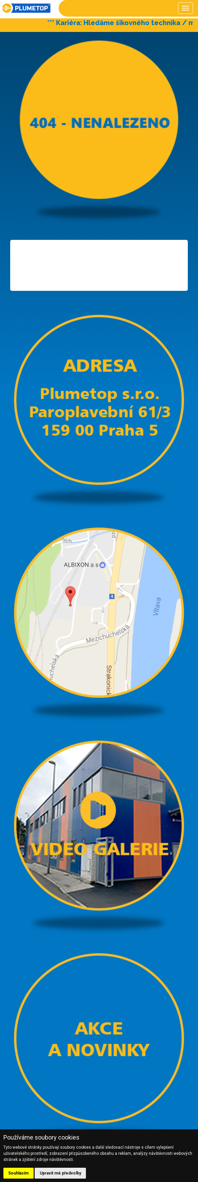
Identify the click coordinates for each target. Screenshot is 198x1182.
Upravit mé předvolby (60, 1173)
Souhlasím (18, 1173)
